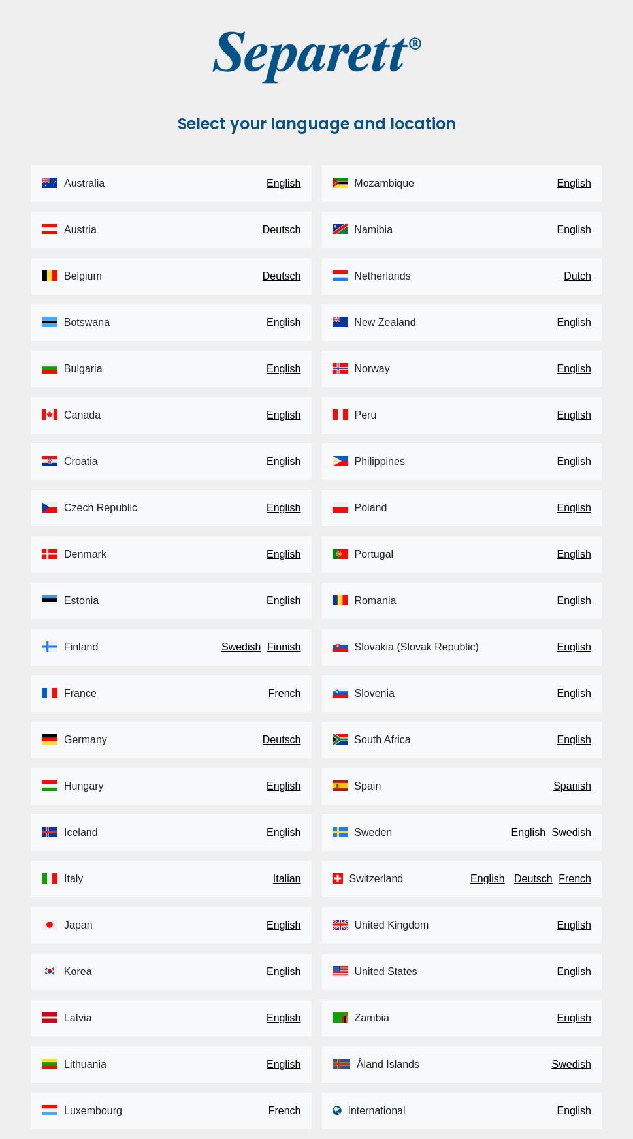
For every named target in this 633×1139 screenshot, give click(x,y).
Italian (287, 878)
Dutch (577, 275)
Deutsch (282, 229)
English (283, 183)
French (284, 693)
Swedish (241, 646)
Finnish (284, 646)
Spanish (572, 786)
